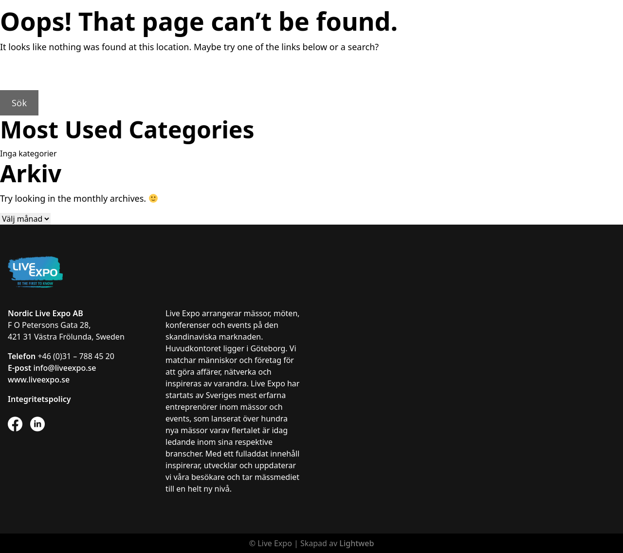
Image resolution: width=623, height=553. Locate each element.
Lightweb (356, 543)
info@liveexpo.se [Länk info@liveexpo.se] (64, 367)
